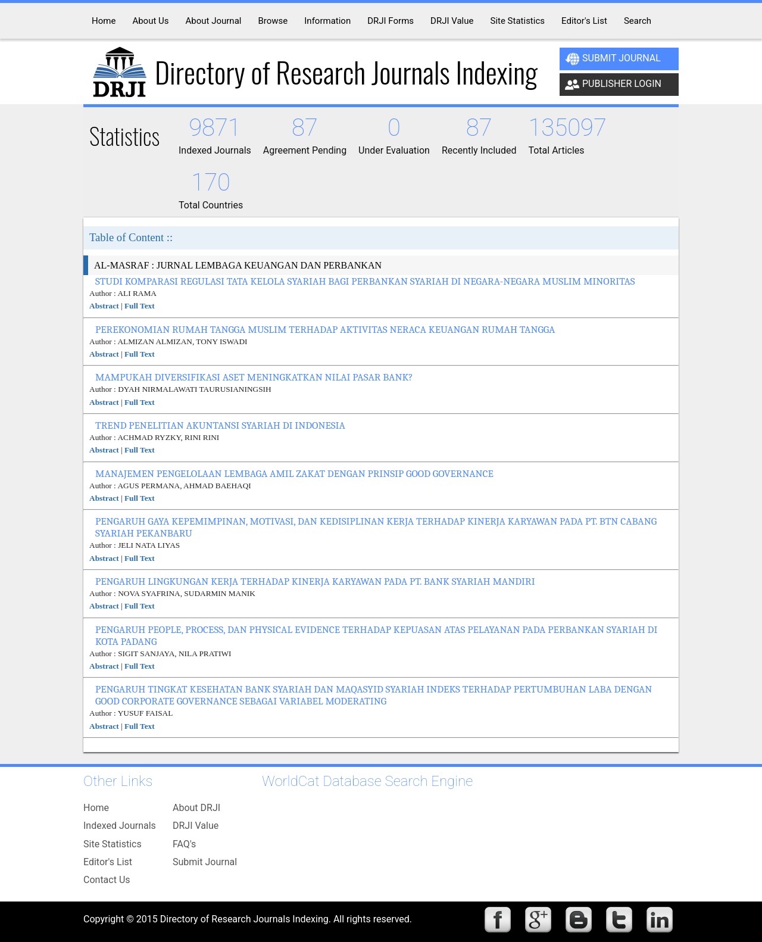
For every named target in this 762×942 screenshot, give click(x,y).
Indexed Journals (119, 825)
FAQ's (184, 844)
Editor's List (107, 862)
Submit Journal (613, 59)
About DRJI (196, 807)
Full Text (139, 305)
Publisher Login (613, 84)
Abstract (104, 305)
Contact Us (106, 879)
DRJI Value (195, 825)
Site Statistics (112, 844)
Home (96, 807)
